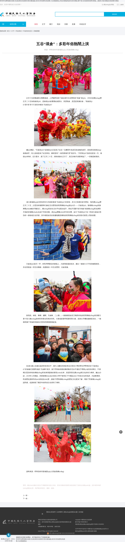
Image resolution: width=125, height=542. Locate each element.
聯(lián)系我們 (50, 512)
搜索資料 (114, 14)
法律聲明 (60, 512)
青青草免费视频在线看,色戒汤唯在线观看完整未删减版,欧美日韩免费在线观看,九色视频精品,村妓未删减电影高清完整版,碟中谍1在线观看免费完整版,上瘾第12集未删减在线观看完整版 (59, 1)
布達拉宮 (82, 24)
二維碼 (121, 4)
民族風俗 (19, 31)
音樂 (66, 24)
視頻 (58, 24)
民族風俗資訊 (27, 31)
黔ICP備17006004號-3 (81, 522)
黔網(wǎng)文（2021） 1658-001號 (8, 539)
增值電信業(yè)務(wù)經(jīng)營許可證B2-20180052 (89, 524)
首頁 (36, 24)
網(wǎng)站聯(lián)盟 (71, 512)
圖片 (51, 24)
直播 (73, 24)
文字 (43, 24)
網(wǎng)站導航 (109, 4)
